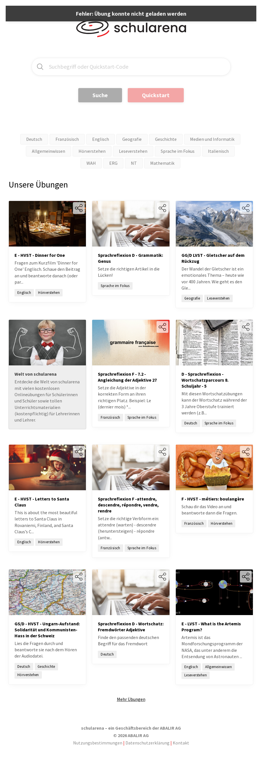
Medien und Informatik (212, 139)
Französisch (67, 139)
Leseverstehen (133, 151)
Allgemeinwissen (48, 151)
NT (134, 163)
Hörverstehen (92, 151)
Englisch (100, 139)
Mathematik (162, 163)
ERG (113, 163)
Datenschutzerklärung (147, 743)
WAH (91, 163)
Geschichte (166, 139)
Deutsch (34, 139)
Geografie (132, 139)
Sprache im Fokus (178, 151)
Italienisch (218, 151)
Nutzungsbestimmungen (97, 743)
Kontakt (181, 743)
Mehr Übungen (131, 699)
